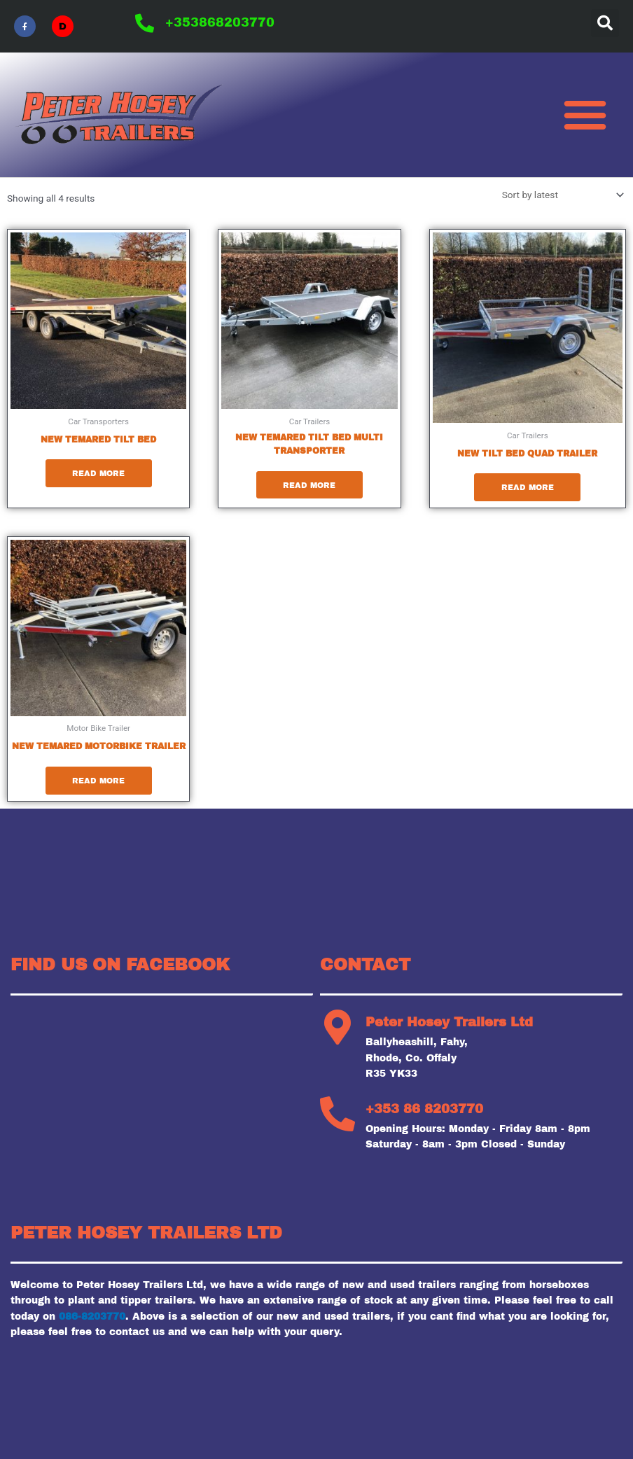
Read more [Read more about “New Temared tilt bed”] (98, 473)
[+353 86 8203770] (337, 1114)
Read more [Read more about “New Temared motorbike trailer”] (98, 781)
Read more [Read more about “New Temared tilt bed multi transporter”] (309, 485)
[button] (605, 23)
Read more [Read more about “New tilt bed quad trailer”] (527, 487)
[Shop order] (560, 195)
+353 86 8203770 (424, 1110)
